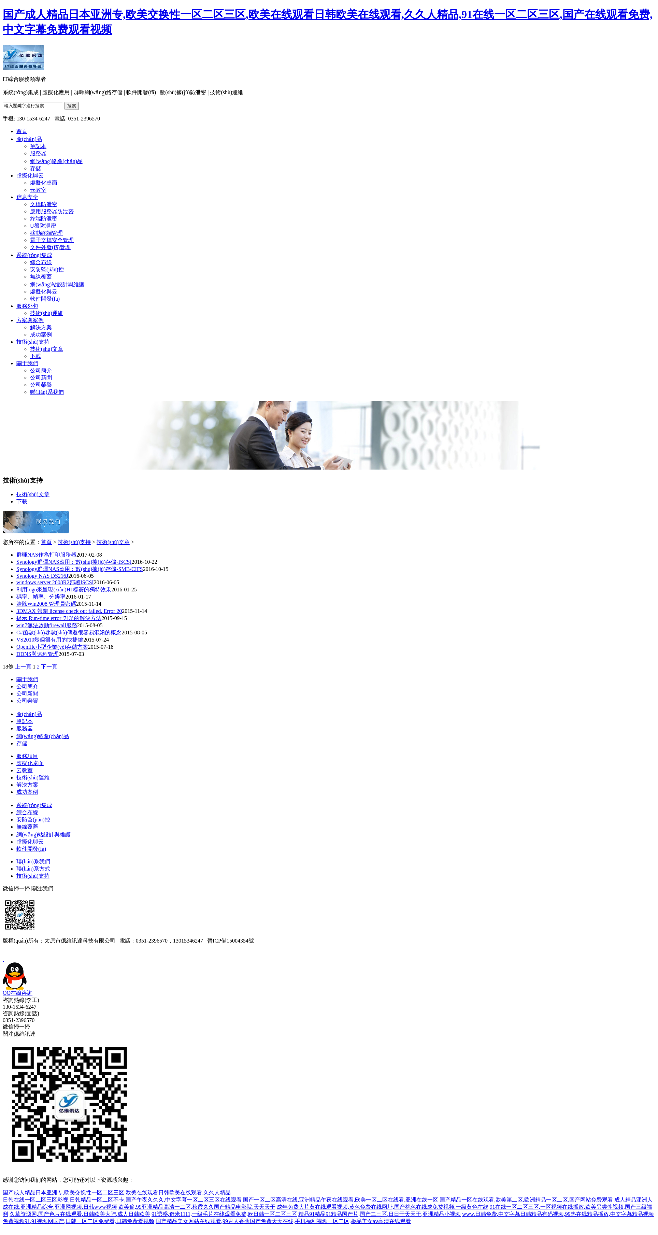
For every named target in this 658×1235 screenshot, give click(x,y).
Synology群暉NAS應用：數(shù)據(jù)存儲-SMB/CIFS (79, 569)
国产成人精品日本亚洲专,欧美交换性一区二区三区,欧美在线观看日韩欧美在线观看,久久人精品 (117, 1192)
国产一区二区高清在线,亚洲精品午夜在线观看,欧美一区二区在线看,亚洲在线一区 (340, 1200)
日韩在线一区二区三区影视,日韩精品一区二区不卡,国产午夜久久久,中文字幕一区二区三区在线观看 (122, 1200)
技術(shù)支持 (74, 542)
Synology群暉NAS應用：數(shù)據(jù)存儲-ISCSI (74, 562)
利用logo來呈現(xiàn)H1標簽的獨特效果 (63, 589)
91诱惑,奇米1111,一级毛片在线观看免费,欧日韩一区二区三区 (224, 1214)
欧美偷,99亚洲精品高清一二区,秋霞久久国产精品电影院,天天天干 (196, 1207)
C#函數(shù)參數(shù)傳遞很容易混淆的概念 (68, 632)
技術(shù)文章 (113, 542)
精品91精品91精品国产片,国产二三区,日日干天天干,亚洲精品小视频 (379, 1214)
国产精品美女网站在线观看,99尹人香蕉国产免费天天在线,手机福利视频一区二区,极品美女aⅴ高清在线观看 (283, 1221)
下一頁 (49, 667)
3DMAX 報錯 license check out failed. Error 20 (69, 611)
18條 (8, 667)
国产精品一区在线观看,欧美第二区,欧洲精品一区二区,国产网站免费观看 (526, 1200)
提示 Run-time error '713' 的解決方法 (58, 618)
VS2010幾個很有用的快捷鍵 (49, 640)
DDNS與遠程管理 (37, 654)
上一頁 (23, 667)
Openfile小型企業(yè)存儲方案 (52, 647)
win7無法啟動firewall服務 (46, 625)
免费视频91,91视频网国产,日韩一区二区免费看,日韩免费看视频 (78, 1221)
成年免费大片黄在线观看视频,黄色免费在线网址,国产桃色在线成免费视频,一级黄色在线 (382, 1207)
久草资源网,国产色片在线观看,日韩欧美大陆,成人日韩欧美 (80, 1214)
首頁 (46, 542)
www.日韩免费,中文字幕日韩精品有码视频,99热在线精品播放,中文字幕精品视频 (558, 1214)
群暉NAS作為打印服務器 (46, 555)
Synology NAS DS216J (42, 576)
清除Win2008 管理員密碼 (46, 604)
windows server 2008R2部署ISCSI (55, 582)
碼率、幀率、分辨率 (41, 597)
